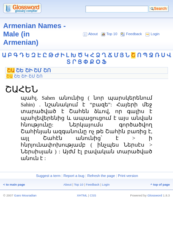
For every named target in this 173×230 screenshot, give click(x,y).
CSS (93, 195)
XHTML (82, 195)
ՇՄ (38, 70)
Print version (128, 176)
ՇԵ (20, 70)
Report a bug (73, 176)
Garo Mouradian (25, 195)
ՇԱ (11, 70)
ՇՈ (47, 70)
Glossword (155, 195)
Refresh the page (101, 176)
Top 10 (112, 34)
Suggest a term (48, 176)
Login (155, 34)
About (93, 34)
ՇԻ (28, 70)
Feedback (134, 34)
